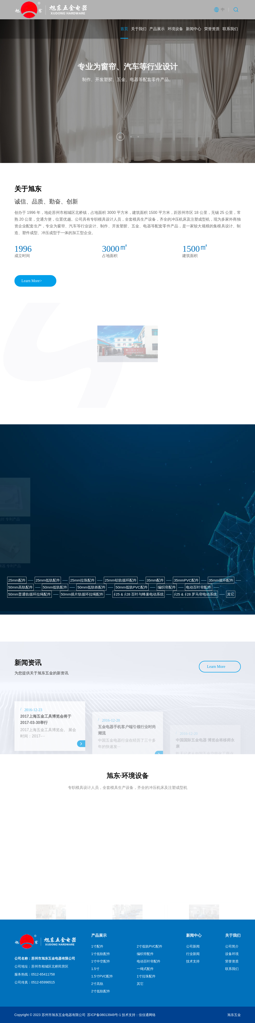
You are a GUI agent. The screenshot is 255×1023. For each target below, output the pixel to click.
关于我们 (138, 29)
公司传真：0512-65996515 (34, 982)
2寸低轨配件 (100, 991)
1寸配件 (97, 946)
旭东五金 (234, 1015)
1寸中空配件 (100, 961)
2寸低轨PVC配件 (150, 946)
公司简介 (232, 946)
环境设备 (175, 29)
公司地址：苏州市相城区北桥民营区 (41, 966)
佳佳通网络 (147, 1015)
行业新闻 (193, 954)
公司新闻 (193, 946)
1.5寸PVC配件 (102, 976)
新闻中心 (193, 29)
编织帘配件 (145, 954)
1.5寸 (95, 969)
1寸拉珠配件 (146, 976)
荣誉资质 (212, 29)
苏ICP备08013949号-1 (104, 1015)
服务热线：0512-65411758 (34, 974)
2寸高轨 (97, 984)
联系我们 (230, 29)
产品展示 (157, 29)
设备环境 (232, 954)
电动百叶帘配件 (148, 961)
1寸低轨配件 (100, 954)
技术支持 (193, 961)
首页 (124, 29)
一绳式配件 (145, 969)
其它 (140, 984)
